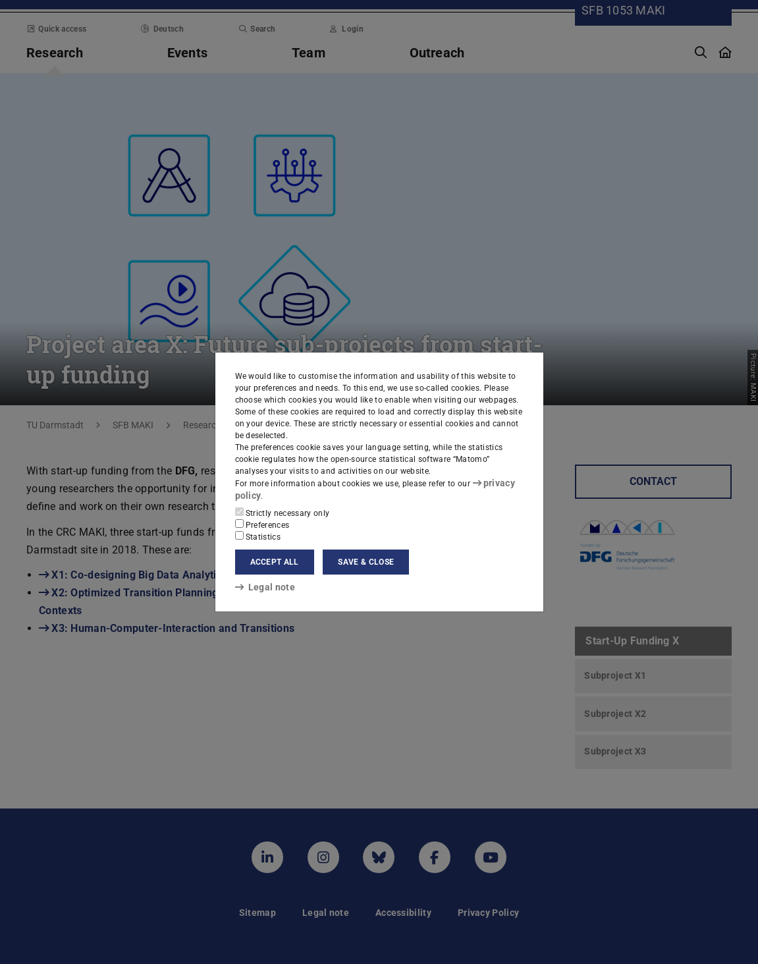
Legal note (260, 586)
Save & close (366, 561)
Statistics (258, 535)
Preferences (262, 524)
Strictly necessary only (282, 512)
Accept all (274, 561)
